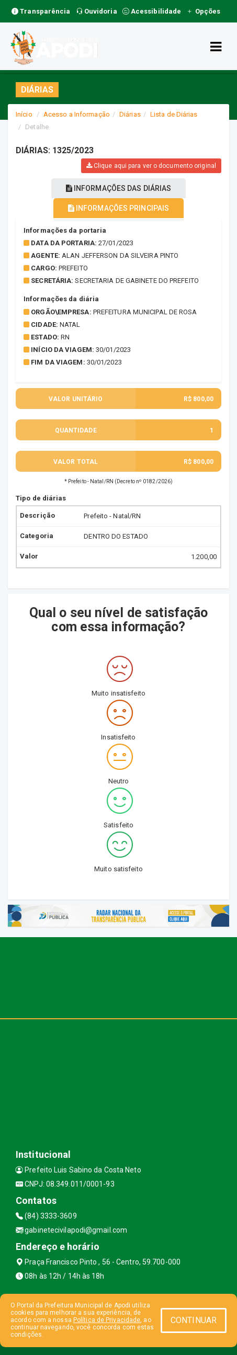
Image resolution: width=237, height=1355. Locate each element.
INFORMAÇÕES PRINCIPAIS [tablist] (118, 208)
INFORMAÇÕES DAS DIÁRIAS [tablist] (119, 188)
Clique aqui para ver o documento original (151, 165)
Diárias (130, 114)
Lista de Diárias (174, 114)
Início (24, 114)
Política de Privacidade (106, 1320)
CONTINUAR (194, 1320)
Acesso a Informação (76, 114)
